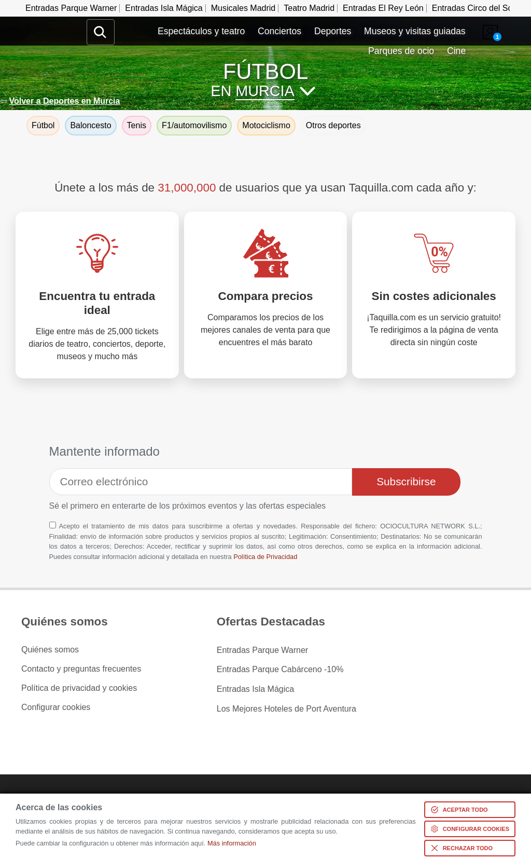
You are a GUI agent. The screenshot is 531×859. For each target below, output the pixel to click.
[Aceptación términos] (52, 525)
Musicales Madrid (243, 8)
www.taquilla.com (51, 23)
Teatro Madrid (309, 8)
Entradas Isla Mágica (163, 8)
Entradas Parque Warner (71, 8)
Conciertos (279, 31)
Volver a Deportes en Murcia (64, 101)
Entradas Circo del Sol (473, 8)
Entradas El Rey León (383, 8)
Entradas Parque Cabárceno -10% (280, 669)
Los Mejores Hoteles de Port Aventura (286, 707)
